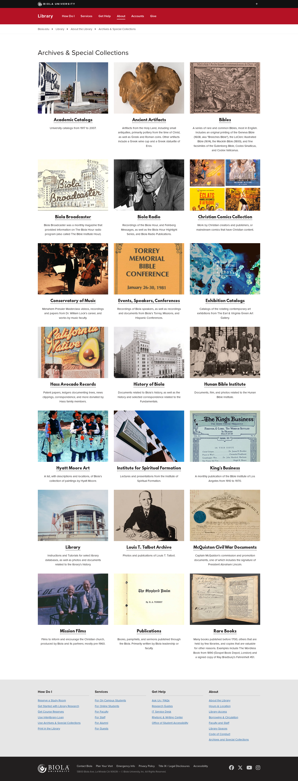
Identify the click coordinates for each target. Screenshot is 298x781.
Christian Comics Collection (225, 189)
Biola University (56, 4)
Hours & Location (220, 706)
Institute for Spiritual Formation (149, 441)
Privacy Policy (147, 766)
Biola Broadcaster (73, 189)
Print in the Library (49, 728)
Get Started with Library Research (58, 706)
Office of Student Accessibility (170, 723)
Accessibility (200, 766)
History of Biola (149, 357)
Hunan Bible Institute (225, 357)
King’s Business (225, 441)
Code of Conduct (219, 734)
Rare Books (225, 604)
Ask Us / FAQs (161, 700)
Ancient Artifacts (149, 92)
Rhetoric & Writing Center (167, 717)
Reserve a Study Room (52, 700)
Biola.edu (43, 29)
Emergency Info (126, 766)
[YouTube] (249, 768)
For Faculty (101, 711)
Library (45, 16)
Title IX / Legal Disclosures (174, 766)
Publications (149, 604)
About (121, 16)
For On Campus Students (110, 700)
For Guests (101, 728)
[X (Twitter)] (240, 768)
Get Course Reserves (51, 711)
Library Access (218, 711)
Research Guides (162, 706)
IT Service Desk (161, 711)
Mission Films (73, 604)
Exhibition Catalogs (225, 273)
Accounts (137, 16)
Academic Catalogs (73, 92)
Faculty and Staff (219, 723)
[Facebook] (231, 768)
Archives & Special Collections (117, 29)
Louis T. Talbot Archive (149, 520)
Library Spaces (218, 728)
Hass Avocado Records (73, 357)
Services (86, 16)
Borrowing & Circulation (223, 717)
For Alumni (101, 723)
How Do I (68, 16)
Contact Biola (84, 766)
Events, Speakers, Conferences (149, 273)
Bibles (225, 92)
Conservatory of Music (73, 273)
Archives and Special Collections (229, 739)
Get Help (104, 16)
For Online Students (107, 706)
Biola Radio (149, 189)
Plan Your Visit (104, 766)
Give (153, 16)
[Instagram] (258, 768)
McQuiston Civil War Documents (225, 520)
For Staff (100, 717)
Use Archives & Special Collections (59, 723)
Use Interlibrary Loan (51, 717)
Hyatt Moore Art (73, 441)
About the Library (81, 29)
